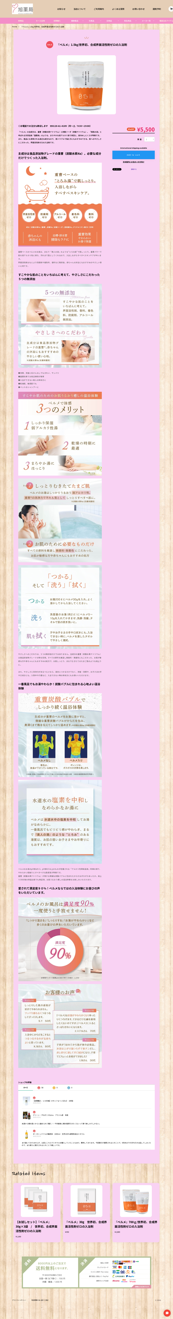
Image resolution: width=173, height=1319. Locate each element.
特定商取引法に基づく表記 (39, 1300)
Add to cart (133, 155)
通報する (134, 169)
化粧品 (91, 20)
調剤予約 (157, 9)
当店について (80, 9)
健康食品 (74, 20)
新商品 (21, 20)
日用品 (109, 20)
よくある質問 (118, 9)
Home (14, 27)
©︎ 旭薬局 (158, 1300)
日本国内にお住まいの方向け (133, 162)
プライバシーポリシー (19, 1300)
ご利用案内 (99, 9)
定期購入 (57, 20)
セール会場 (40, 20)
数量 (139, 139)
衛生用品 (127, 20)
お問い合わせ (138, 9)
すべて (25, 1087)
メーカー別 (146, 20)
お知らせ (61, 9)
